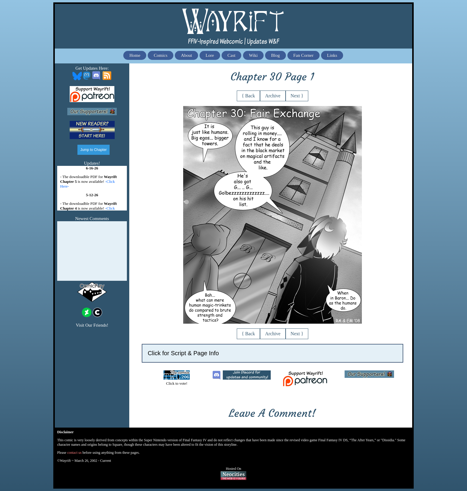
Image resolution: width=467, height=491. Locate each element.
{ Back (248, 95)
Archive (273, 95)
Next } (297, 95)
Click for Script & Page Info (183, 353)
